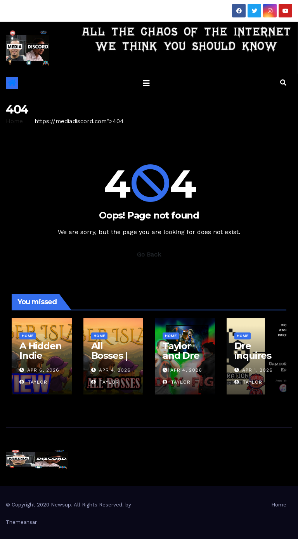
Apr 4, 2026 (115, 370)
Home (14, 121)
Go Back (149, 254)
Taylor (33, 382)
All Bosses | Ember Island (109, 360)
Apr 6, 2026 (43, 370)
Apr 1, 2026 (257, 370)
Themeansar (21, 522)
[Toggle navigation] (146, 83)
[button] (283, 82)
